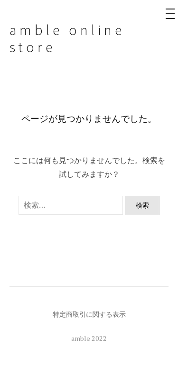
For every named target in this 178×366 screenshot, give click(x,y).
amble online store (67, 38)
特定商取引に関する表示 (89, 314)
